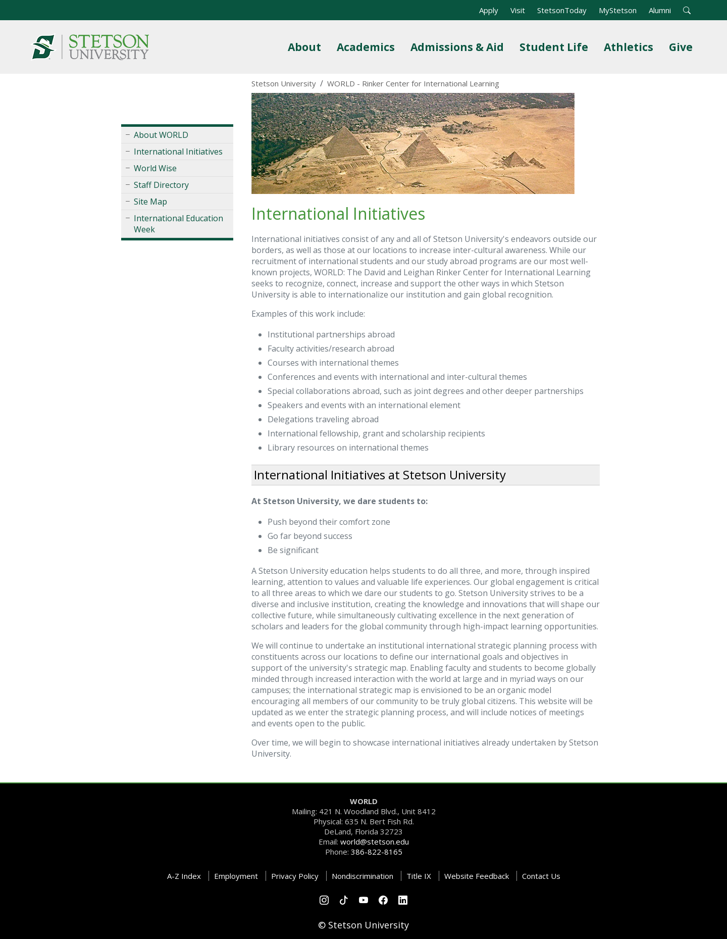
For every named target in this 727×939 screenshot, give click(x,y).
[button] (687, 10)
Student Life (556, 46)
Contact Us (541, 876)
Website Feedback (476, 876)
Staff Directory (161, 184)
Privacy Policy (295, 876)
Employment (236, 876)
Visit (517, 10)
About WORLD (161, 134)
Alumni (660, 10)
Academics (368, 46)
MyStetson (618, 10)
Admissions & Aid (459, 46)
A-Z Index (184, 876)
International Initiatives (178, 151)
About (306, 46)
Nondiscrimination (362, 876)
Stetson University (283, 83)
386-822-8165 (376, 852)
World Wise (155, 168)
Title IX (418, 876)
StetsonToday (562, 10)
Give (683, 46)
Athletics (630, 46)
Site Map (150, 201)
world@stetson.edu (374, 841)
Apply (488, 10)
